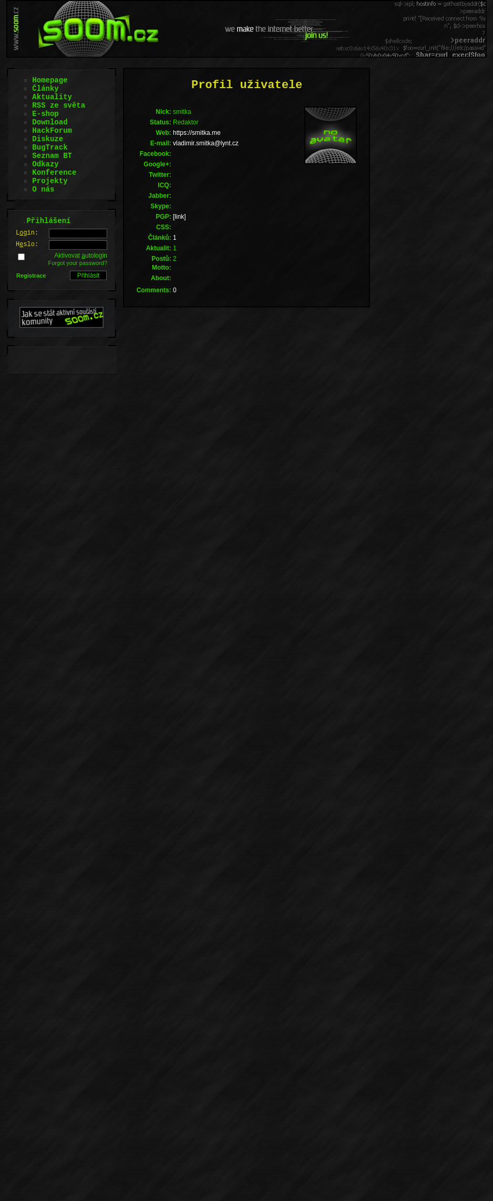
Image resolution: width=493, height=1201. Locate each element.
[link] (179, 216)
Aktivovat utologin (80, 255)
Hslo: (27, 244)
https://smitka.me (197, 132)
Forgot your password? (78, 263)
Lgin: (27, 233)
